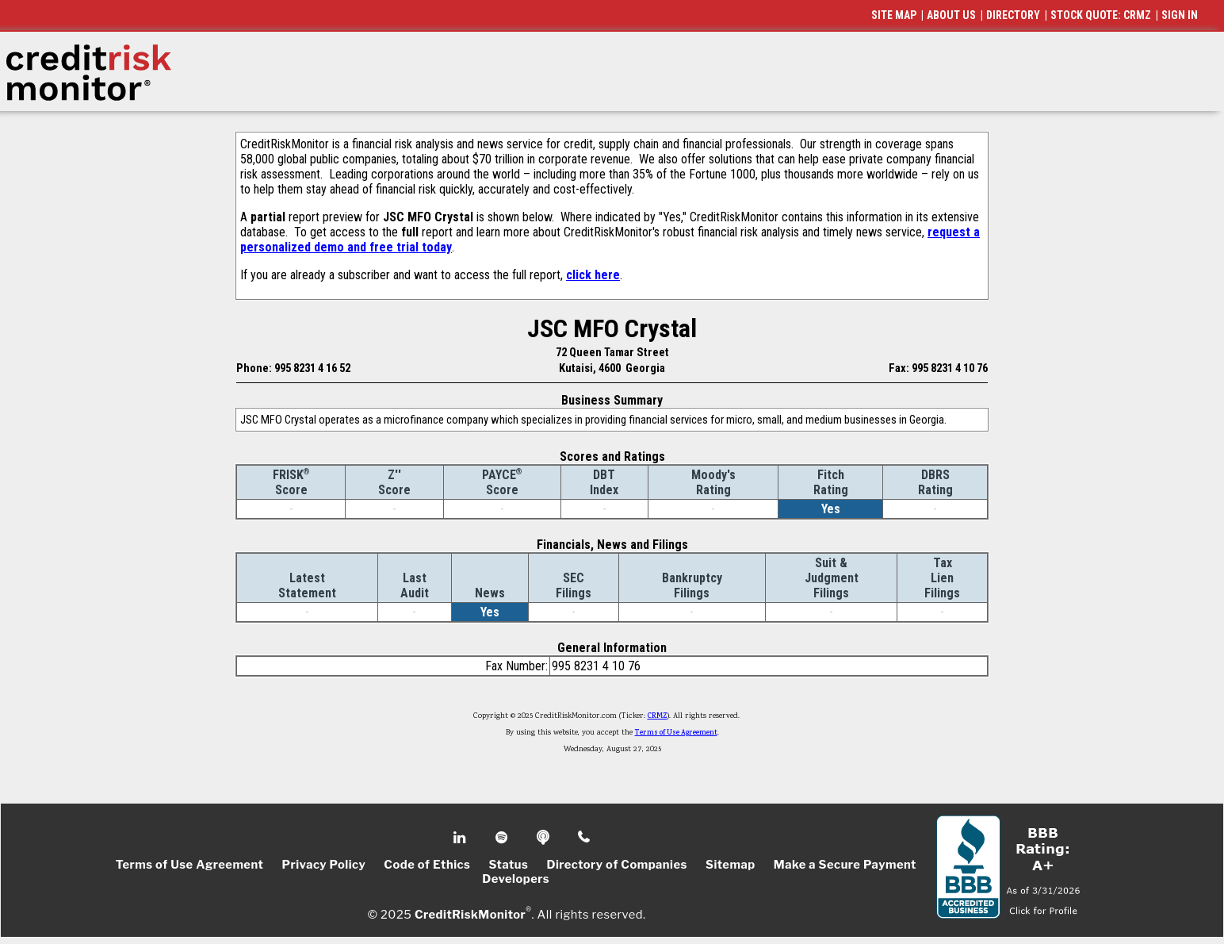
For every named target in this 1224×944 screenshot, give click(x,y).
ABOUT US (951, 15)
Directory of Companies (616, 865)
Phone (584, 838)
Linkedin (461, 838)
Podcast (544, 838)
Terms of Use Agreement (676, 733)
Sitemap (730, 865)
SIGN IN (1179, 15)
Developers (515, 879)
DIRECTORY (1013, 15)
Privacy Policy (323, 865)
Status (509, 865)
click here (593, 274)
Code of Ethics (427, 865)
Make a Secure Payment (845, 865)
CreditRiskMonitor (470, 914)
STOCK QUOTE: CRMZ (1100, 15)
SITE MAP (893, 15)
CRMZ (657, 716)
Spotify (503, 838)
